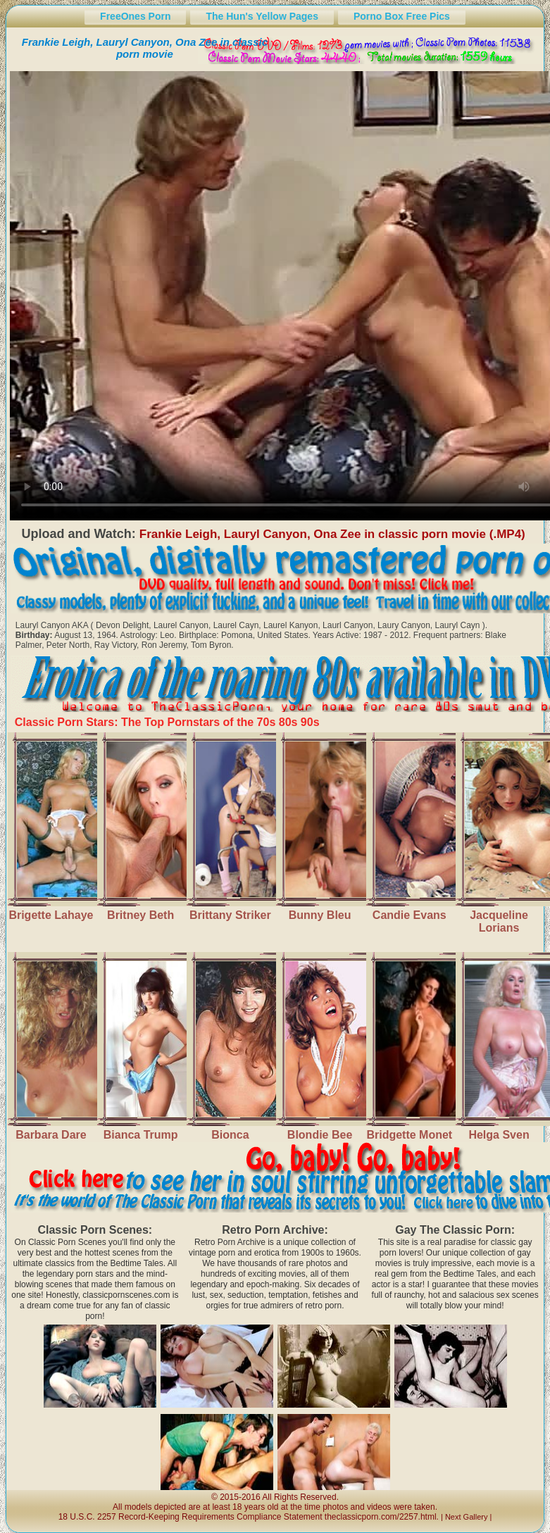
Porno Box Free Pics (402, 16)
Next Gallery (466, 1517)
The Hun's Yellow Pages (262, 16)
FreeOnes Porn (135, 16)
